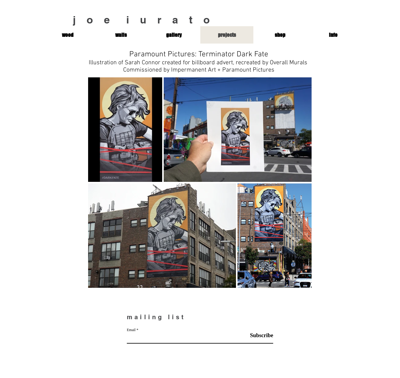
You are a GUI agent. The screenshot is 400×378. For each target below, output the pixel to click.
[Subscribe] (257, 335)
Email (131, 330)
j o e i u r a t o (144, 19)
